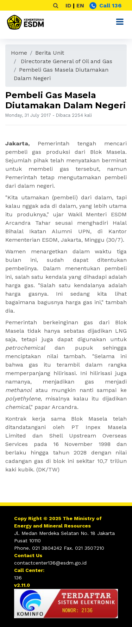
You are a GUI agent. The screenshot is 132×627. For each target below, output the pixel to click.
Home (19, 52)
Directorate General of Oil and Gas (66, 61)
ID (68, 5)
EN (80, 5)
